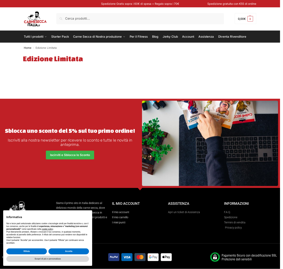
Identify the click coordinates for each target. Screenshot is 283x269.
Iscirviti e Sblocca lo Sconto (70, 155)
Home (27, 47)
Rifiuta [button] (26, 251)
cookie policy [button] (47, 229)
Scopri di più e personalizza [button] (48, 259)
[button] (245, 18)
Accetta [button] (68, 251)
